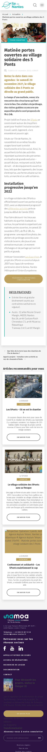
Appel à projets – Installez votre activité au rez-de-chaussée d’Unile (20, 358)
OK (39, 727)
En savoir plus (23, 433)
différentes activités (18, 208)
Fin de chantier (17, 40)
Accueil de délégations (16, 649)
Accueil (5, 14)
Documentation (12, 659)
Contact (8, 664)
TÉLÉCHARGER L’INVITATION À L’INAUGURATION (23, 279)
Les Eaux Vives (32, 256)
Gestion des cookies (23, 741)
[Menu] (42, 5)
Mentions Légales (23, 734)
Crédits (23, 744)
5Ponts (33, 119)
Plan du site (23, 737)
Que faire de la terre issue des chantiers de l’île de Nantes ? (24, 352)
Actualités (16, 14)
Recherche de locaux (14, 654)
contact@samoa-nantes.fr (15, 623)
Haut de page (23, 747)
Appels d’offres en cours (17, 644)
